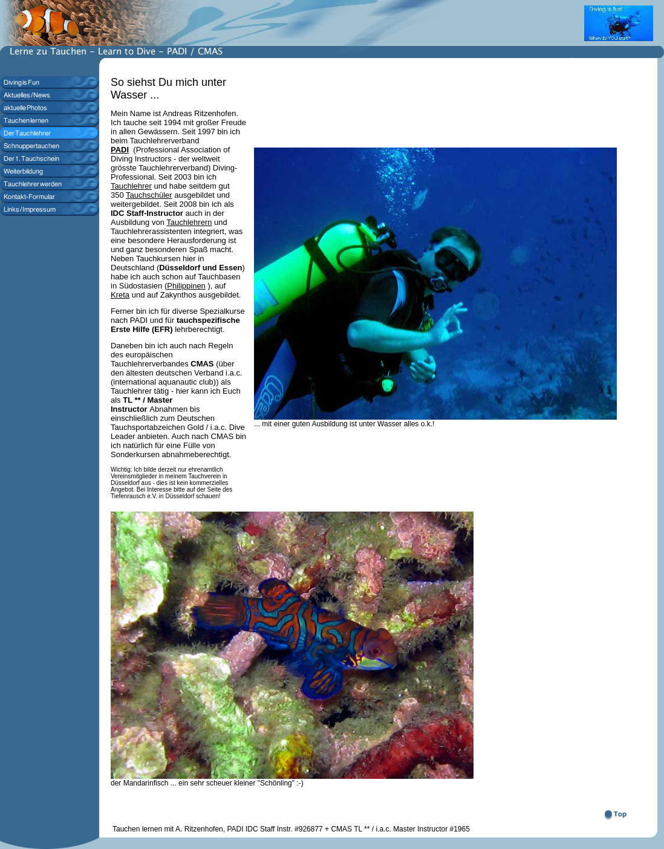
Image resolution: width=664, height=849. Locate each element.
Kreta (120, 294)
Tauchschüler (149, 195)
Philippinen (186, 285)
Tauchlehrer (131, 185)
